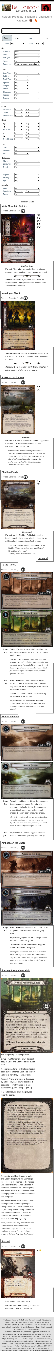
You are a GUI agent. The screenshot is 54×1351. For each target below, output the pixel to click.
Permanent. (10, 1301)
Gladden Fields (9, 472)
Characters (45, 16)
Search (6, 16)
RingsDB (24, 1327)
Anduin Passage (10, 716)
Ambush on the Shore (13, 843)
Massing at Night (10, 293)
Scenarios (31, 16)
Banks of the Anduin (12, 377)
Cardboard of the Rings (19, 1322)
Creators (22, 20)
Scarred (5, 1241)
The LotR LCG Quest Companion (27, 1329)
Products (17, 16)
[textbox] (20, 31)
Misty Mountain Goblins (14, 206)
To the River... (8, 564)
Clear (17, 38)
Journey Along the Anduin (15, 970)
